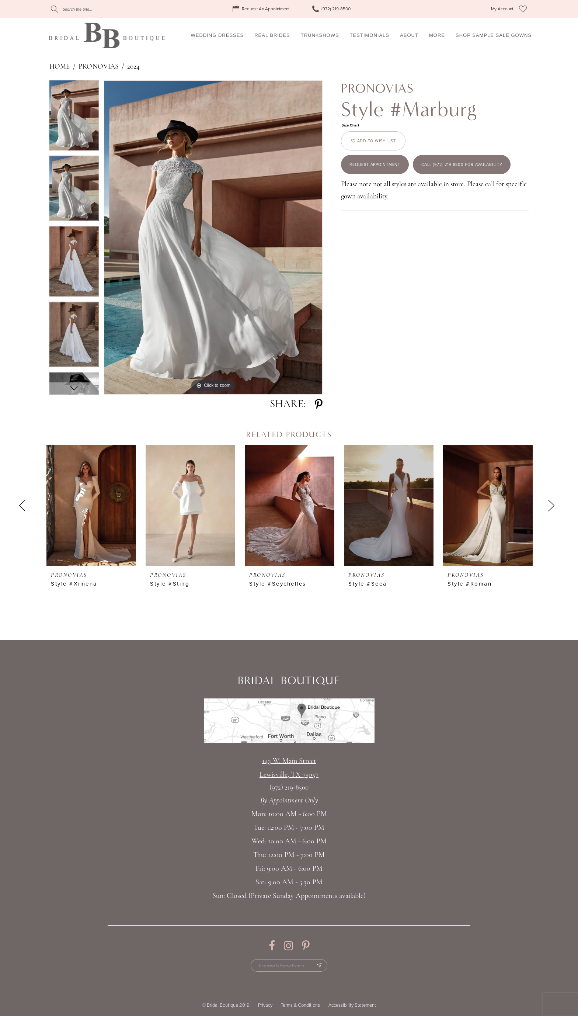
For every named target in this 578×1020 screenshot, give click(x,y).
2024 (133, 66)
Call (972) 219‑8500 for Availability (404, 207)
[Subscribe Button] (328, 967)
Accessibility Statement (352, 1009)
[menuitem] (262, 9)
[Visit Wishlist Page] (523, 9)
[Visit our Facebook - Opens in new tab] (272, 945)
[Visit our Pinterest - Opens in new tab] (306, 945)
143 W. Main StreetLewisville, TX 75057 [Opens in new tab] (289, 767)
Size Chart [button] (354, 126)
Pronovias (98, 66)
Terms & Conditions (300, 1009)
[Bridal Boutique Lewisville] (107, 35)
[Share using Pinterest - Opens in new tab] (319, 404)
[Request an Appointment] (262, 9)
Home (59, 66)
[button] (502, 9)
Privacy (265, 1009)
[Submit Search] (54, 9)
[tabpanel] (74, 118)
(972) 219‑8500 (289, 787)
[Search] (95, 9)
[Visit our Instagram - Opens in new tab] (288, 945)
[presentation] (91, 505)
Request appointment (385, 177)
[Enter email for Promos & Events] (289, 967)
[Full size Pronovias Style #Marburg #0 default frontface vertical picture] (213, 237)
